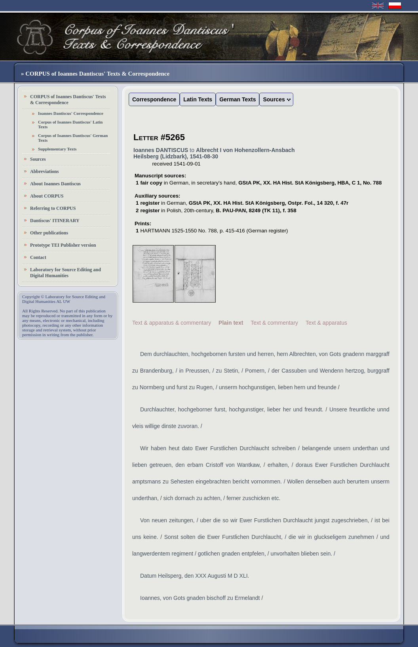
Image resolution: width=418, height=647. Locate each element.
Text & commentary (274, 323)
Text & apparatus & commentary (171, 323)
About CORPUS (46, 196)
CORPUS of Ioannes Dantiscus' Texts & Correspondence (68, 99)
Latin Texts (197, 99)
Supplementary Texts (57, 149)
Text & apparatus (326, 323)
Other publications (49, 233)
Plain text (230, 323)
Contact (38, 257)
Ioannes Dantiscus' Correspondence (70, 113)
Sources (38, 159)
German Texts (237, 99)
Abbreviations (44, 171)
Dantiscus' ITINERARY (55, 220)
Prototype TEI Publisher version (63, 245)
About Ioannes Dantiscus (55, 183)
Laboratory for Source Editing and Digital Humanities (65, 272)
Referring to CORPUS (53, 208)
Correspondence (154, 99)
